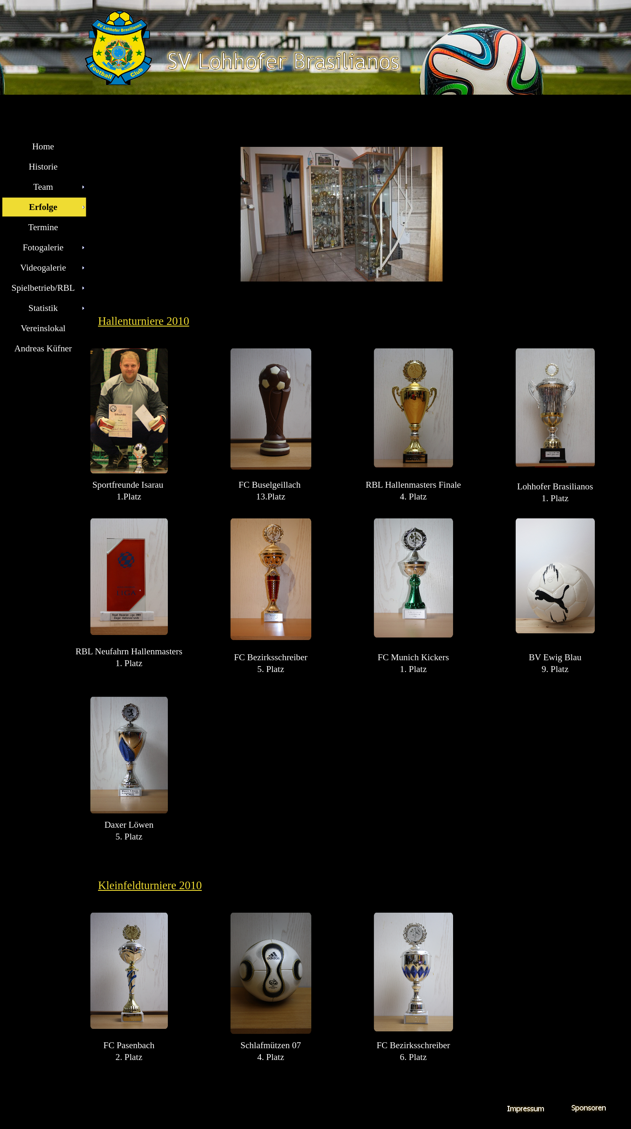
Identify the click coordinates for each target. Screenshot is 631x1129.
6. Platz (413, 1057)
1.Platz (129, 496)
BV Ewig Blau (555, 657)
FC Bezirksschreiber (271, 657)
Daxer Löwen (129, 825)
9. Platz (555, 669)
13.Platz (270, 496)
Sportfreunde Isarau (128, 485)
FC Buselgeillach (271, 485)
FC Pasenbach (128, 1045)
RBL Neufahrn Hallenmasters (129, 651)
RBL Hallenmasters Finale (413, 485)
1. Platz (555, 498)
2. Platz (129, 1057)
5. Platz (270, 669)
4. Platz (413, 496)
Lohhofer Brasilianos (555, 486)
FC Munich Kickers (413, 657)
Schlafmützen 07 (271, 1045)
